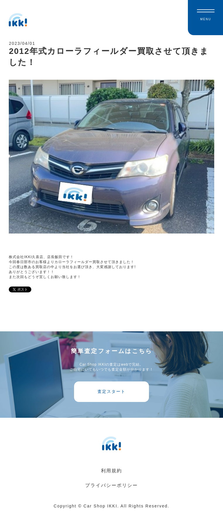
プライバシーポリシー (111, 485)
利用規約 (111, 470)
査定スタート (111, 391)
